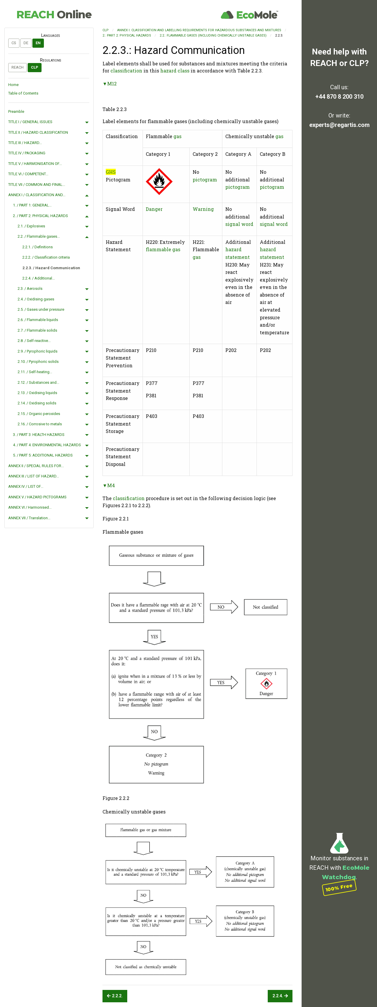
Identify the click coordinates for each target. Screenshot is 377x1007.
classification (126, 70)
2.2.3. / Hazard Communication (51, 268)
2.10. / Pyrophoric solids (38, 361)
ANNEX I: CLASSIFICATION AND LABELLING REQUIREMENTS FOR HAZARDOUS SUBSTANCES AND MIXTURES (199, 30)
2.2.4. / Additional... (38, 278)
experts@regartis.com (339, 124)
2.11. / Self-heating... (35, 372)
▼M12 (109, 83)
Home (13, 84)
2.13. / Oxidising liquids (37, 393)
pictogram (205, 179)
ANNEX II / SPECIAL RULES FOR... (36, 466)
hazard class (174, 70)
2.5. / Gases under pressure (41, 309)
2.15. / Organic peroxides (39, 413)
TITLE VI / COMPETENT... (28, 174)
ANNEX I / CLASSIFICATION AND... (36, 195)
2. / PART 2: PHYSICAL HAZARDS (40, 216)
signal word (239, 224)
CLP (34, 67)
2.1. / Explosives (31, 226)
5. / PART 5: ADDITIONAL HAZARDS (43, 455)
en (38, 43)
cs (13, 43)
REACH (54, 14)
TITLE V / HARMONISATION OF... (35, 163)
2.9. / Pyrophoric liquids (37, 351)
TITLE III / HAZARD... (25, 142)
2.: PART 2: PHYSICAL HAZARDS (126, 35)
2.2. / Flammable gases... (39, 236)
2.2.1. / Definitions (37, 247)
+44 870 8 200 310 (339, 96)
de (26, 43)
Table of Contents (23, 93)
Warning (203, 209)
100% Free (339, 887)
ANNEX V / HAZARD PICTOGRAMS (37, 497)
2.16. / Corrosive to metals (40, 424)
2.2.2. (115, 995)
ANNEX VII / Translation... (29, 518)
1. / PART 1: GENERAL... (32, 205)
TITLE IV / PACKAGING (26, 153)
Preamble (16, 111)
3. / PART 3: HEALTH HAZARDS (39, 434)
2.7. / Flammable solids (37, 330)
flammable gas (163, 249)
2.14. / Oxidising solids (37, 403)
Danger (154, 209)
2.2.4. (280, 995)
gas (177, 136)
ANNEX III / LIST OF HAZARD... (33, 476)
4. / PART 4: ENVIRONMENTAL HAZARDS (47, 445)
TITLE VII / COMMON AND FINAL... (36, 184)
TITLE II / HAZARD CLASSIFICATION (38, 132)
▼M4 (108, 485)
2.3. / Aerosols (30, 288)
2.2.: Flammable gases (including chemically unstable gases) (213, 35)
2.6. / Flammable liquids (38, 320)
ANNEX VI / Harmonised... (30, 507)
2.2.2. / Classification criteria (46, 257)
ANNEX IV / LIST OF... (25, 486)
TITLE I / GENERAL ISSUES (30, 122)
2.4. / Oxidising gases (36, 299)
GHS (111, 172)
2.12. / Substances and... (38, 382)
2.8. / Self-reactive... (34, 340)
